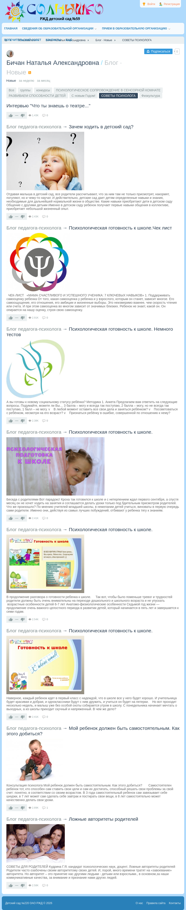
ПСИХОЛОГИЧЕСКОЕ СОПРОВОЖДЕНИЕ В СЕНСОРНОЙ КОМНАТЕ (108, 90)
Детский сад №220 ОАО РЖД (24, 903)
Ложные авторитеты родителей (103, 819)
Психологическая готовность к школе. (110, 432)
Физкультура (150, 96)
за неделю (26, 80)
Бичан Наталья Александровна (52, 62)
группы (25, 90)
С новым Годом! (83, 96)
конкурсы (43, 90)
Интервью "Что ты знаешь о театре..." (48, 105)
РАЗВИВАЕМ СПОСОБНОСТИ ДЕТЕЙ (37, 96)
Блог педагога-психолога (33, 126)
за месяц (43, 80)
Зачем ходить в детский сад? (101, 126)
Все (11, 90)
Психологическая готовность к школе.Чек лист (120, 227)
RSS (29, 72)
